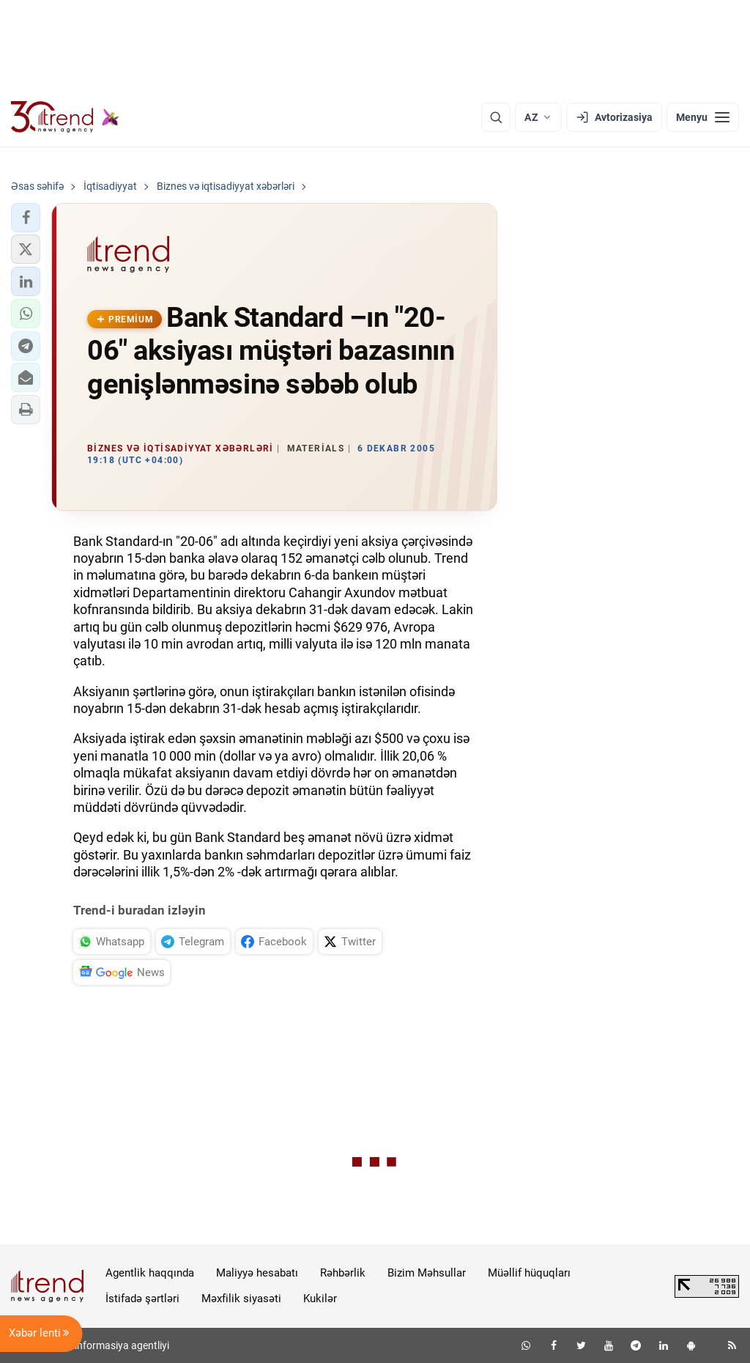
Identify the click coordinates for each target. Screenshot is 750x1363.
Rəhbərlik (342, 1272)
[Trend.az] (65, 117)
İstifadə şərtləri (142, 1298)
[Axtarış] (495, 117)
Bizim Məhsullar (426, 1272)
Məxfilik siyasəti (241, 1298)
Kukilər (320, 1298)
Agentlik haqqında (149, 1272)
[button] (26, 218)
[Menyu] (703, 117)
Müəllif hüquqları (529, 1272)
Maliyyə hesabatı (257, 1272)
